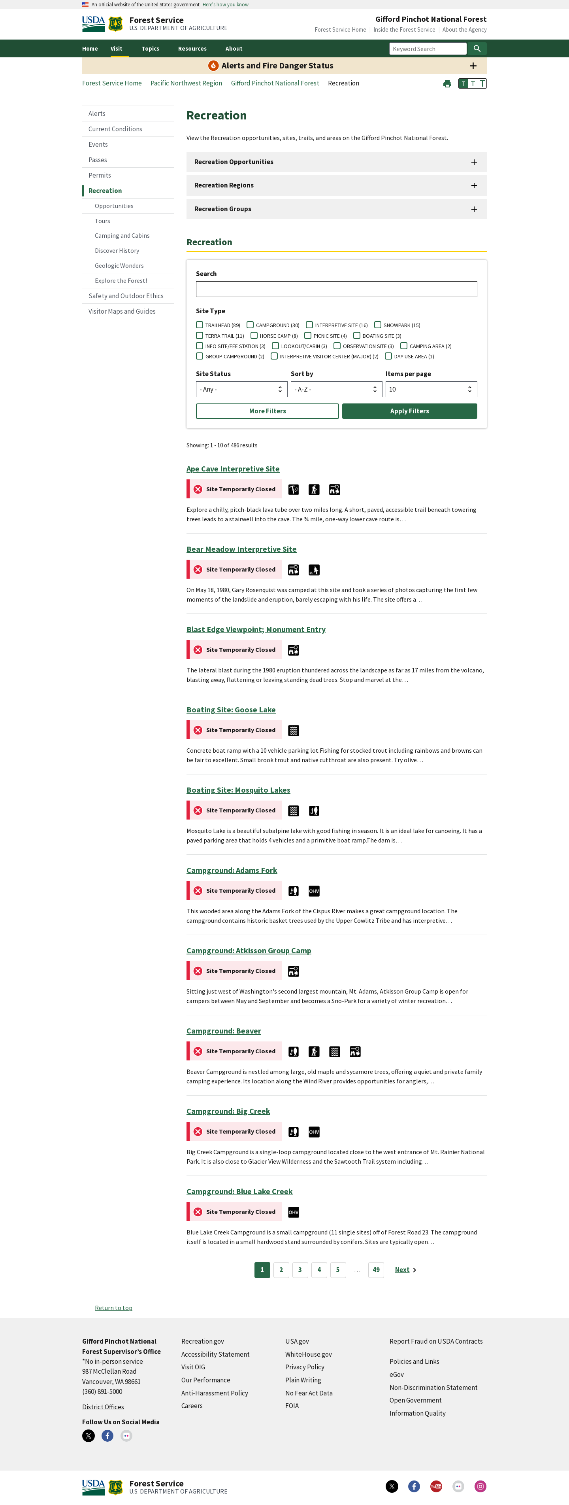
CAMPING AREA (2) (431, 346)
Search (206, 273)
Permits (100, 175)
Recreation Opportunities (233, 161)
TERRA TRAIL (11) (224, 335)
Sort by (302, 373)
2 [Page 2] (281, 1269)
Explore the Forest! (121, 280)
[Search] (477, 48)
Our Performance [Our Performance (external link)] (205, 1380)
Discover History (117, 250)
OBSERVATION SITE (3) (368, 346)
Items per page (408, 373)
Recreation (105, 190)
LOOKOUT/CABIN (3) (304, 346)
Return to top (113, 1308)
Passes (98, 159)
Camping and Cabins (122, 235)
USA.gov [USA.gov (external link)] (297, 1341)
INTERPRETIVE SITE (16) (341, 325)
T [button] (463, 83)
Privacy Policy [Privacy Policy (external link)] (304, 1367)
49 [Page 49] (376, 1269)
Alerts (97, 113)
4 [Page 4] (319, 1269)
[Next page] (407, 1270)
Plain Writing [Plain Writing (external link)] (303, 1380)
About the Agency (465, 29)
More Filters (267, 411)
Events (98, 144)
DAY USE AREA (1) (414, 356)
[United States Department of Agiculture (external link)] (95, 24)
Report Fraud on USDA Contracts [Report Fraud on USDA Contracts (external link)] (436, 1341)
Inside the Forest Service (404, 29)
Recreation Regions (224, 185)
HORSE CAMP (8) (279, 335)
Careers (192, 1405)
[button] (447, 83)
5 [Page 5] (338, 1269)
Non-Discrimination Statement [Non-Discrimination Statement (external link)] (434, 1387)
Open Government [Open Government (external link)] (416, 1400)
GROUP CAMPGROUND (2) (234, 356)
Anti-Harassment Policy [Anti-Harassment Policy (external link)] (214, 1393)
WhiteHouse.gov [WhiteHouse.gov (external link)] (308, 1354)
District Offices (103, 1407)
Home (90, 48)
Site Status (213, 373)
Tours (102, 221)
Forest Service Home (340, 29)
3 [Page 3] (300, 1269)
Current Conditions (115, 129)
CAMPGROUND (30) (278, 325)
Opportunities (114, 206)
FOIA (292, 1405)
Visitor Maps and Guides (122, 311)
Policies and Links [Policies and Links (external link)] (414, 1361)
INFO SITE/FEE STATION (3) (235, 346)
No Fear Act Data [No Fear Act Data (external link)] (309, 1393)
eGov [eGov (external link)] (397, 1374)
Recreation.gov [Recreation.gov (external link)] (202, 1341)
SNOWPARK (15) (402, 325)
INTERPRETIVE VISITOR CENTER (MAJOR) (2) (329, 356)
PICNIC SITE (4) (330, 335)
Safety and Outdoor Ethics (126, 296)
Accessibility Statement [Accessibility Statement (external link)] (215, 1354)
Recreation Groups (222, 208)
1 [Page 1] (262, 1269)
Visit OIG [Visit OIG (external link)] (193, 1367)
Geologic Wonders (119, 265)
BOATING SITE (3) (382, 335)
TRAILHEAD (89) (222, 325)
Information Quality (418, 1413)
